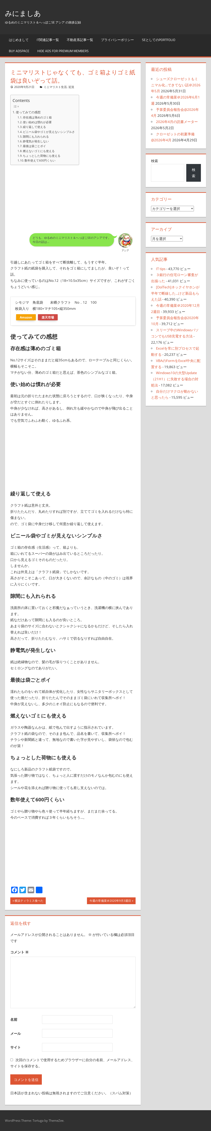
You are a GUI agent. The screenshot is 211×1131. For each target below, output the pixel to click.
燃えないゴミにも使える (39, 151)
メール (15, 1033)
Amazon (26, 317)
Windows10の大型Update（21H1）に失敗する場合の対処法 (174, 379)
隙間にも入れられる (36, 136)
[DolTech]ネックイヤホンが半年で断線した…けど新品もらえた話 (175, 293)
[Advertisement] (73, 197)
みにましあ (24, 13)
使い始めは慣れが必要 (37, 122)
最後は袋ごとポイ (34, 146)
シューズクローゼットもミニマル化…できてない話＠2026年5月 (175, 85)
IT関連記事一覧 (48, 39)
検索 (154, 160)
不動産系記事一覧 (80, 39)
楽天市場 (48, 317)
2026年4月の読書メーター (177, 121)
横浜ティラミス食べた (28, 901)
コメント (19, 952)
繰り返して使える (34, 127)
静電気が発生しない (36, 141)
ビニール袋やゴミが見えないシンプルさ (49, 132)
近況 (71, 87)
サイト (15, 1047)
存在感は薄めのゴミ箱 (37, 117)
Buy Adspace (19, 50)
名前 (13, 1019)
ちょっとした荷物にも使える (41, 156)
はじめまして (19, 39)
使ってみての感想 (28, 112)
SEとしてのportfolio (158, 39)
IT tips (160, 268)
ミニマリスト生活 (55, 87)
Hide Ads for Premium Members (63, 50)
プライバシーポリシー (117, 39)
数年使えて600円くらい (40, 160)
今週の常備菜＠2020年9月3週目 (110, 901)
